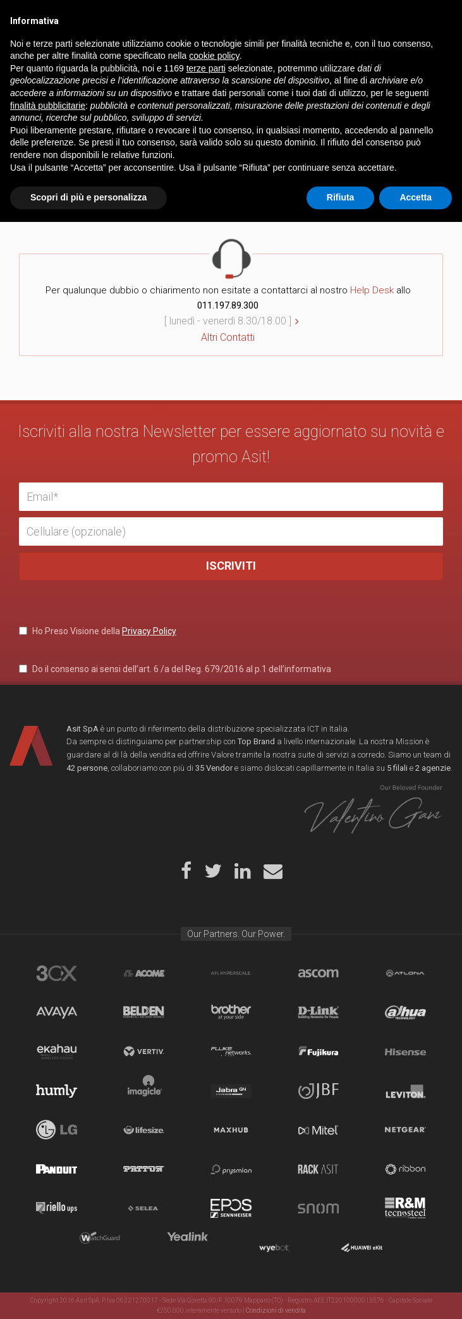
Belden (143, 1012)
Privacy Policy (149, 631)
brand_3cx (56, 973)
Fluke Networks (231, 1051)
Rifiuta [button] (341, 1294)
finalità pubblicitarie (47, 1203)
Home (37, 53)
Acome (143, 973)
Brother (231, 1012)
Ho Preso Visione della (97, 631)
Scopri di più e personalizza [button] (88, 1294)
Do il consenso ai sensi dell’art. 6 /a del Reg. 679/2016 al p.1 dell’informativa (175, 669)
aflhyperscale (231, 973)
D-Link (318, 1012)
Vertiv (143, 1051)
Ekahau (56, 1051)
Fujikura (318, 1051)
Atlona (405, 973)
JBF (318, 1091)
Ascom (318, 973)
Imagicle (143, 1091)
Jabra (231, 1091)
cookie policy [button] (214, 1153)
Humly (56, 1091)
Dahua (405, 1012)
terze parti (206, 1165)
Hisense (405, 1051)
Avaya (56, 1012)
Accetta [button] (415, 1294)
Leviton (405, 1091)
